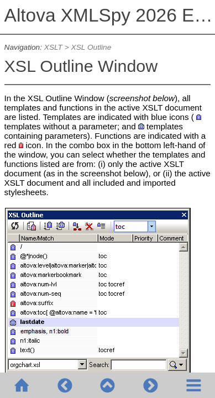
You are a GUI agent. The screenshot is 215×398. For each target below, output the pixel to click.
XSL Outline (91, 47)
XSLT (53, 47)
